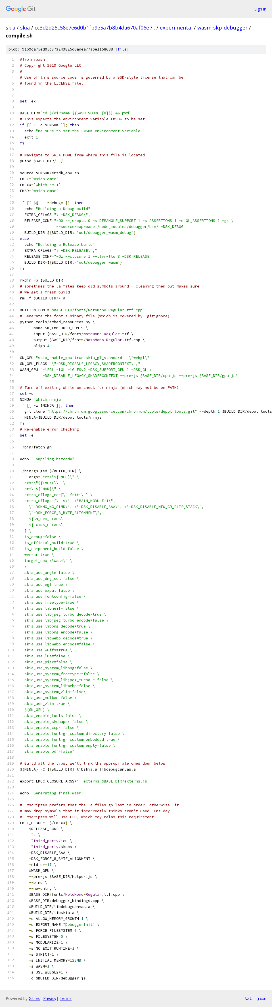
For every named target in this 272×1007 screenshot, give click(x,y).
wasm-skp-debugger (222, 27)
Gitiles (34, 998)
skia (10, 27)
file (122, 49)
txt (248, 998)
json (261, 998)
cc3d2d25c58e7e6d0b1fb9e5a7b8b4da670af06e (92, 27)
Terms (66, 998)
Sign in (260, 9)
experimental (176, 27)
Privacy (49, 998)
